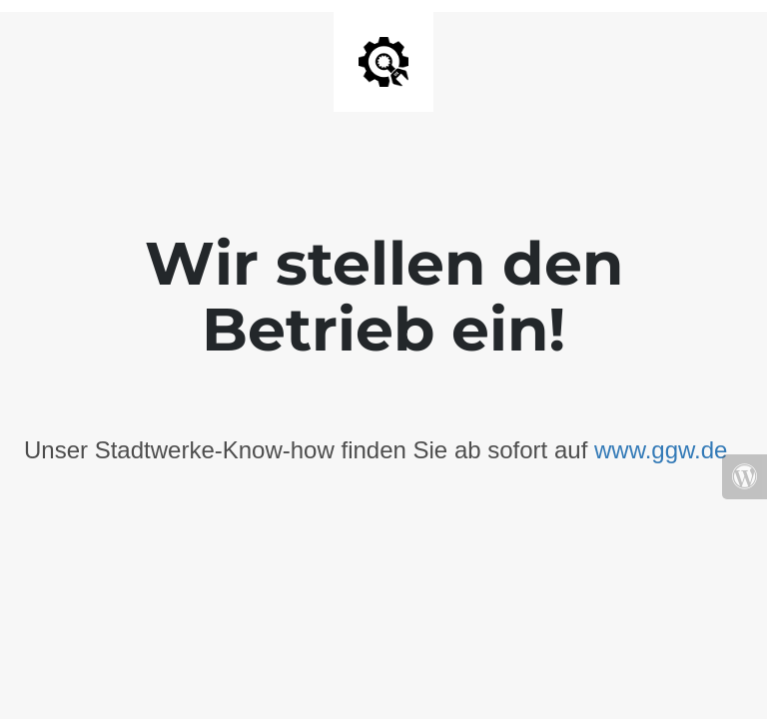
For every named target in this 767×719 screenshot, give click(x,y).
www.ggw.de (660, 449)
